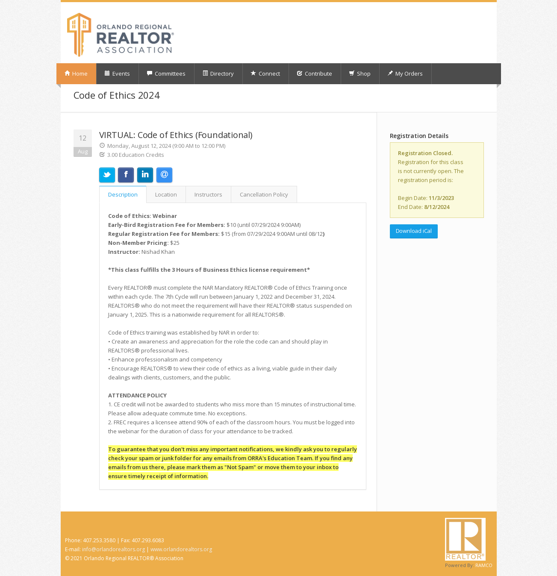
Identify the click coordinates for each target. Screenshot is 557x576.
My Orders (405, 73)
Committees (166, 73)
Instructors (208, 194)
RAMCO (483, 565)
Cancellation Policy (264, 194)
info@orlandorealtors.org (113, 549)
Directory (218, 73)
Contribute (314, 73)
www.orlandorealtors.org (181, 549)
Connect (265, 73)
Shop (360, 73)
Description (123, 194)
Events (117, 73)
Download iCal (414, 231)
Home (76, 73)
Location (166, 194)
